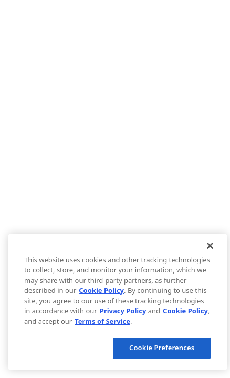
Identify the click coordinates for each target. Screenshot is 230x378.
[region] (117, 302)
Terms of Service (102, 321)
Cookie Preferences (161, 347)
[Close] (210, 245)
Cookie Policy (101, 290)
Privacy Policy (123, 311)
